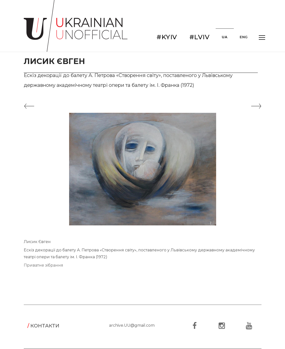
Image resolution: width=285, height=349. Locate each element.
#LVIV (199, 37)
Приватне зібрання (43, 265)
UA (224, 37)
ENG (244, 37)
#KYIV (167, 37)
